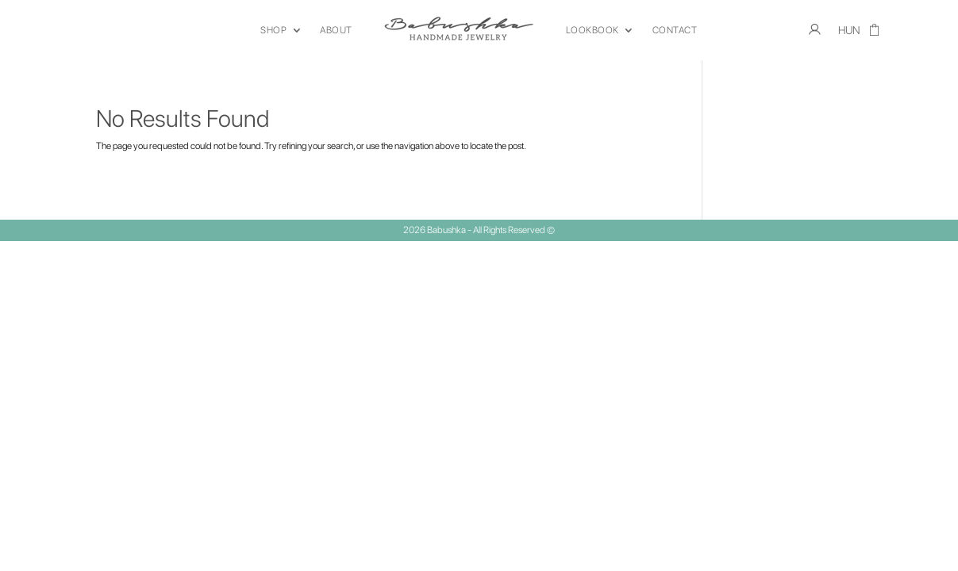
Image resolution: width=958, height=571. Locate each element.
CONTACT (675, 30)
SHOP (273, 30)
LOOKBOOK (592, 30)
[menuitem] (849, 34)
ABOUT (336, 30)
